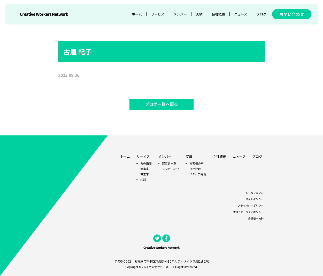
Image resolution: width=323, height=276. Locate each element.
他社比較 (195, 169)
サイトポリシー (254, 199)
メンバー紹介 (170, 169)
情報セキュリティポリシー (248, 212)
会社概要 (218, 14)
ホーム (137, 14)
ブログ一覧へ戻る (161, 104)
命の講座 (146, 163)
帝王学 (144, 174)
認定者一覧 (169, 163)
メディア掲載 (197, 174)
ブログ (261, 14)
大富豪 (144, 169)
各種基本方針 (256, 218)
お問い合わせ (291, 14)
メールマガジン (254, 192)
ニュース (240, 14)
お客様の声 (196, 163)
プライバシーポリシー (251, 205)
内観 (143, 179)
